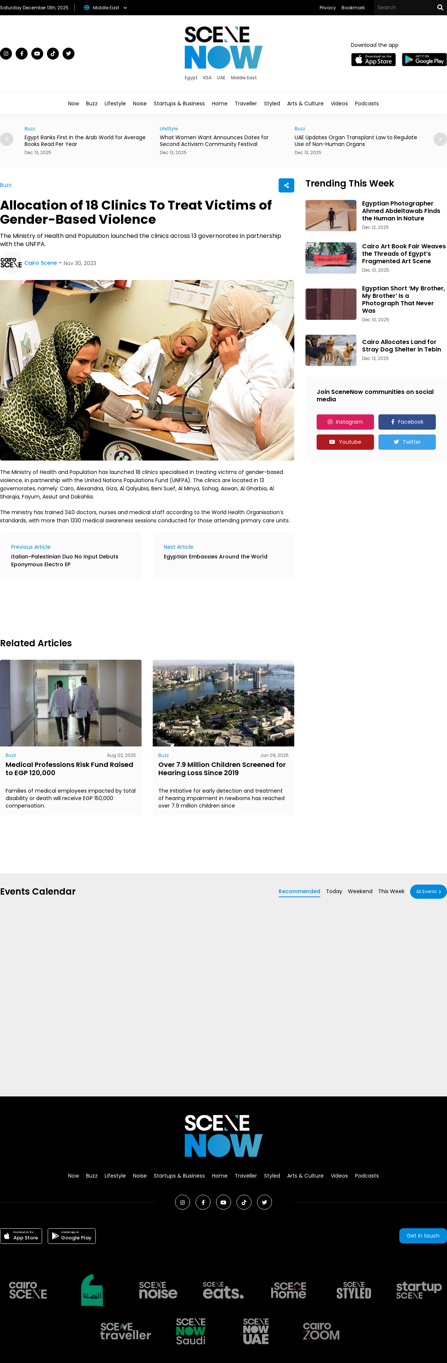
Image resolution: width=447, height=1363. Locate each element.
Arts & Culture (305, 103)
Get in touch (423, 1235)
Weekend (360, 891)
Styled (272, 103)
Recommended (299, 891)
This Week (391, 891)
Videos (339, 103)
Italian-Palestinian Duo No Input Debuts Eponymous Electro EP (64, 560)
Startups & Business (179, 103)
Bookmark (353, 7)
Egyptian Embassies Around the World (215, 556)
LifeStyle (169, 128)
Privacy (328, 7)
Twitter (412, 442)
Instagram (349, 422)
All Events (426, 891)
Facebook (411, 422)
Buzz (92, 103)
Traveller (246, 103)
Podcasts (367, 103)
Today (334, 891)
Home (220, 103)
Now (73, 103)
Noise (140, 103)
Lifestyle (115, 103)
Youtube (350, 442)
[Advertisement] (135, 607)
